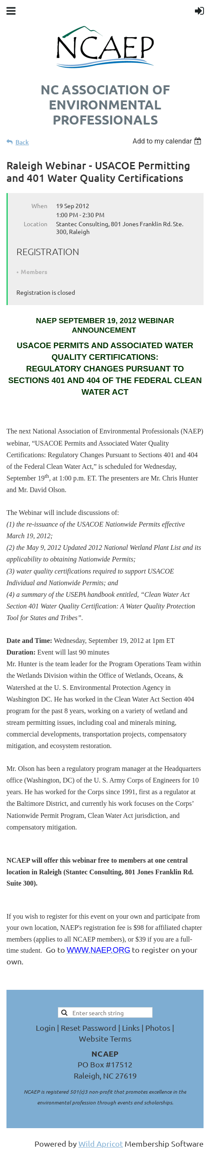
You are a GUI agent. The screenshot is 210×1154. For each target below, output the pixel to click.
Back (22, 142)
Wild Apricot (100, 1143)
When (39, 205)
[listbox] (168, 141)
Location (35, 224)
